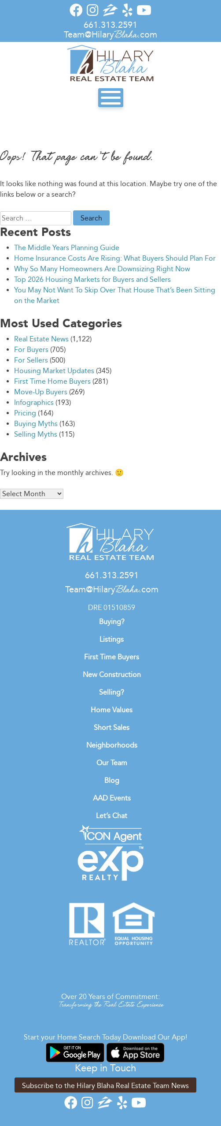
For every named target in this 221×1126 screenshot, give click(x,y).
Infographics (34, 402)
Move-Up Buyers (40, 392)
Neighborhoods (111, 745)
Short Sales (111, 727)
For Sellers (31, 360)
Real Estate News (41, 339)
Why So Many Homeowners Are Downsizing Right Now (102, 269)
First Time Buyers (111, 657)
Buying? (112, 621)
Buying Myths (36, 423)
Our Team (111, 763)
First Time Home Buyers (52, 381)
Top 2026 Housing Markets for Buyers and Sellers (92, 279)
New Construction (112, 674)
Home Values (112, 710)
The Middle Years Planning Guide (66, 247)
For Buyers (31, 349)
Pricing (25, 413)
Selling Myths (35, 434)
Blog (111, 780)
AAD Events (112, 798)
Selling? (111, 692)
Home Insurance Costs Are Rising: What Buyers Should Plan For (115, 258)
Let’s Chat (111, 816)
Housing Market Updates (54, 371)
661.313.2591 (110, 24)
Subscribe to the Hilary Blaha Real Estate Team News (105, 1085)
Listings (111, 639)
